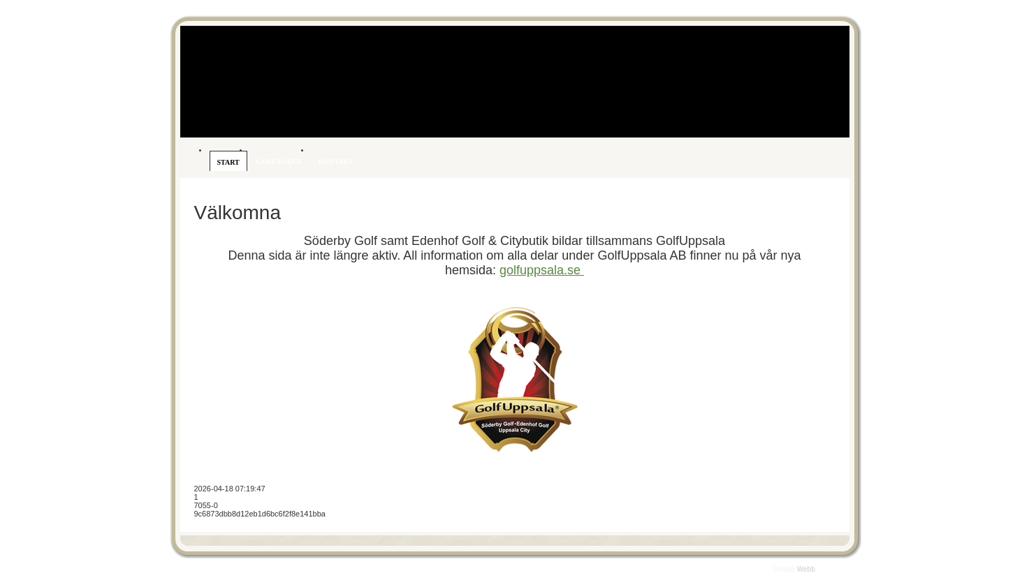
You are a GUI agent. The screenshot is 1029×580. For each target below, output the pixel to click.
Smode (784, 569)
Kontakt (335, 161)
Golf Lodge (279, 161)
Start (228, 162)
